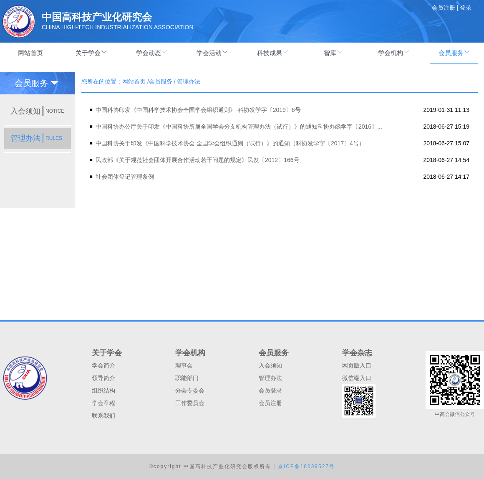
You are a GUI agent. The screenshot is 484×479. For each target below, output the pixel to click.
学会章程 (103, 403)
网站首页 (30, 52)
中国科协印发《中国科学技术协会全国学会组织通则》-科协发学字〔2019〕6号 (198, 109)
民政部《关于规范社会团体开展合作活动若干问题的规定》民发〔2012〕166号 (198, 160)
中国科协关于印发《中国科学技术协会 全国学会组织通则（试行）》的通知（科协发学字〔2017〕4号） (230, 143)
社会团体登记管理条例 (125, 176)
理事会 (184, 365)
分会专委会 (189, 390)
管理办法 (270, 378)
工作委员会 (189, 403)
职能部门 (187, 378)
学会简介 (103, 365)
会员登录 (270, 390)
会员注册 (270, 403)
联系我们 (103, 415)
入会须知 (270, 365)
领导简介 (103, 378)
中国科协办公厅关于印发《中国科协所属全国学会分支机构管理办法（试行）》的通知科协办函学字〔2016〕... (239, 126)
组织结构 (103, 390)
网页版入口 (356, 365)
